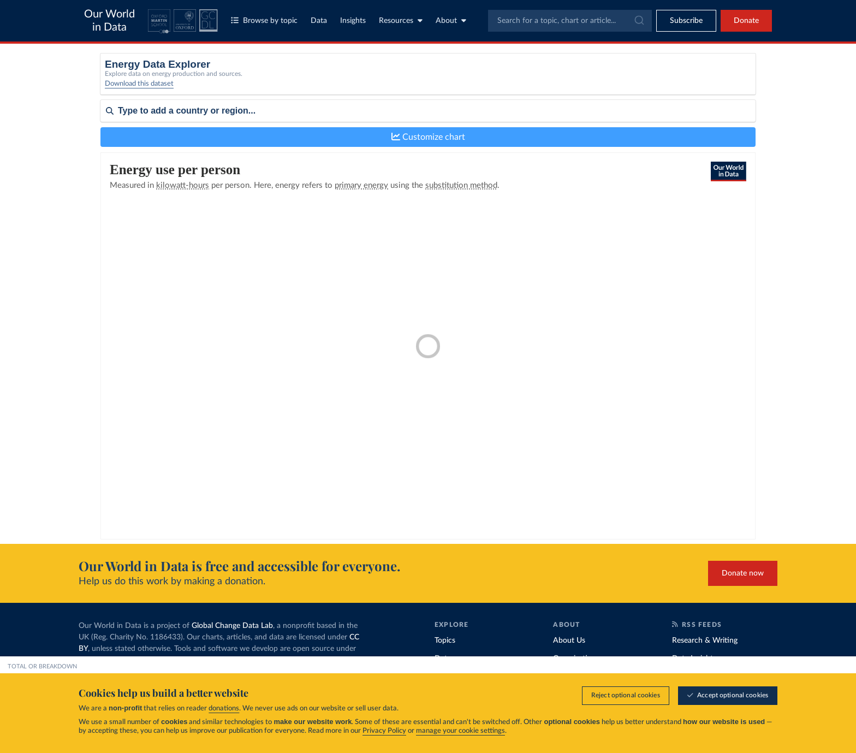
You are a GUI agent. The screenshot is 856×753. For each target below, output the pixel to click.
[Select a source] (425, 81)
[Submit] (638, 21)
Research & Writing (705, 640)
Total (256, 77)
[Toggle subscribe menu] (686, 21)
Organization (574, 658)
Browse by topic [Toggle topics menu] (264, 20)
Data (319, 21)
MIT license (111, 660)
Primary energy (528, 77)
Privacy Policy (384, 730)
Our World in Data (109, 21)
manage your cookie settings (460, 730)
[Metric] (680, 81)
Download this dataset (139, 90)
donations (224, 708)
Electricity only (527, 91)
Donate (746, 21)
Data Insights (694, 658)
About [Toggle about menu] (451, 20)
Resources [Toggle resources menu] (401, 20)
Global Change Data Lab (232, 626)
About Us (569, 640)
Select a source (272, 91)
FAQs (183, 671)
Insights (353, 21)
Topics (445, 640)
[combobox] (570, 21)
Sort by (112, 143)
